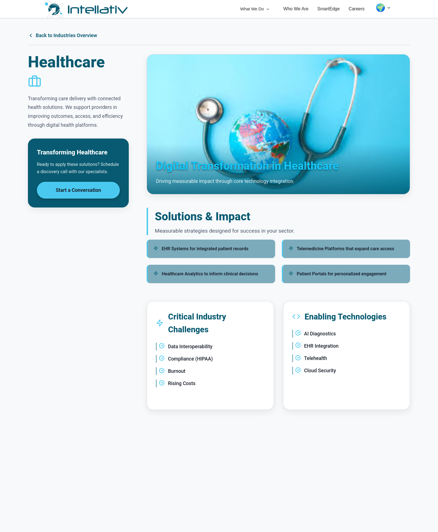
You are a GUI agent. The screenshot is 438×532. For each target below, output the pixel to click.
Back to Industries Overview (62, 35)
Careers (357, 8)
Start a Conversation (78, 190)
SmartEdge (328, 8)
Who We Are (296, 8)
